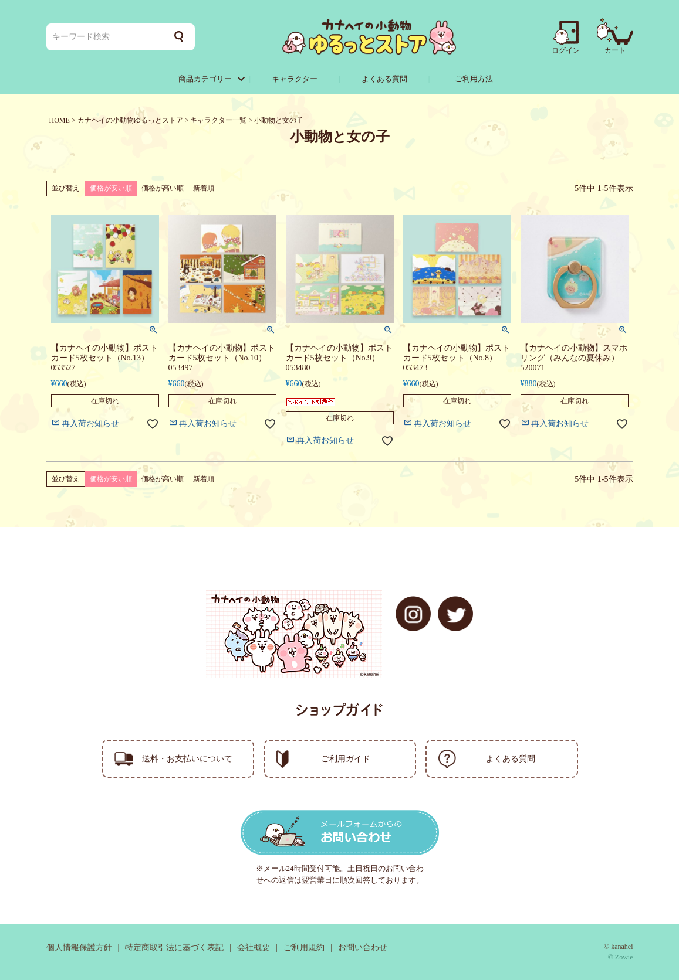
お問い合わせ (362, 947)
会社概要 (253, 947)
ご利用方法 (474, 78)
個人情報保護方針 (79, 947)
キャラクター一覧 (218, 120)
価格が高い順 (162, 188)
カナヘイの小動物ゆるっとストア (130, 120)
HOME (59, 120)
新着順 (203, 188)
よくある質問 (384, 78)
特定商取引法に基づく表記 (174, 947)
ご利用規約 (304, 947)
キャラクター (294, 78)
